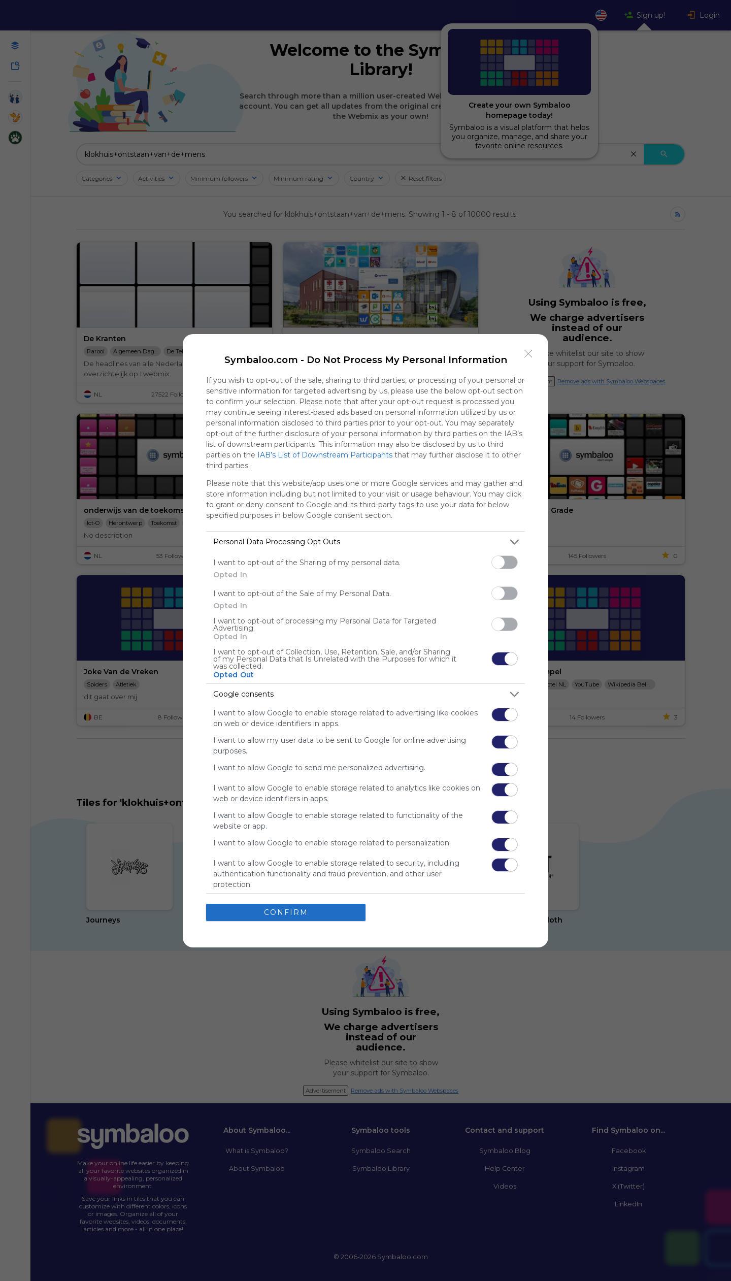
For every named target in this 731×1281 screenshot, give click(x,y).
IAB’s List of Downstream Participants (324, 454)
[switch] (504, 562)
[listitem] (365, 542)
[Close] (528, 354)
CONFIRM (286, 912)
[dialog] (365, 640)
